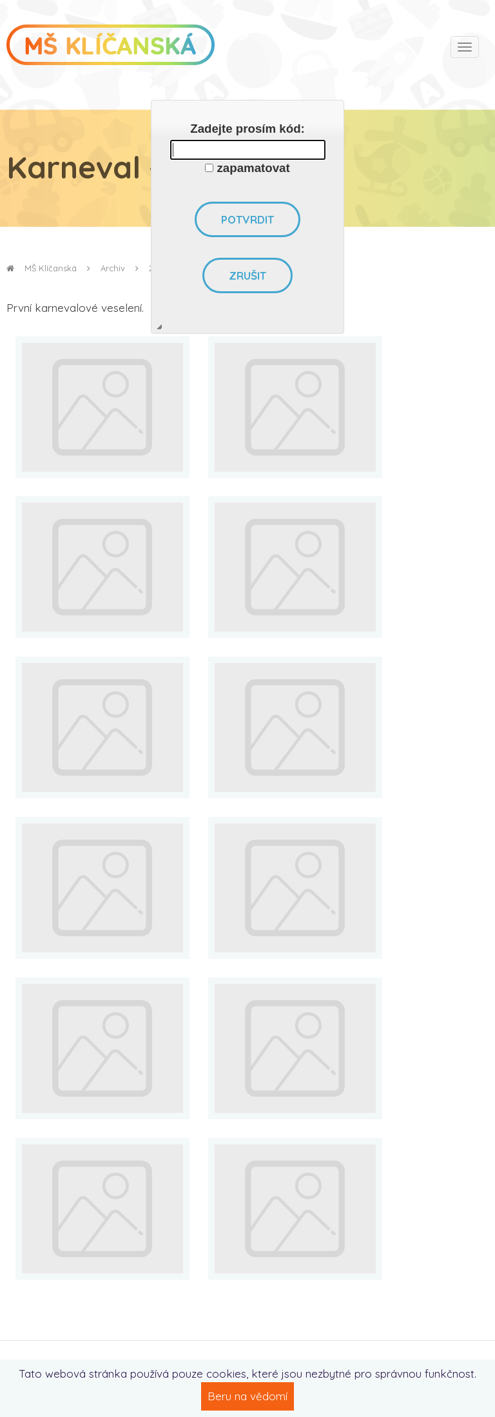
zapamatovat (253, 168)
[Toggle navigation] (465, 47)
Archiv (113, 268)
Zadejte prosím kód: (247, 128)
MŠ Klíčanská (41, 268)
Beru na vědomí (247, 1396)
